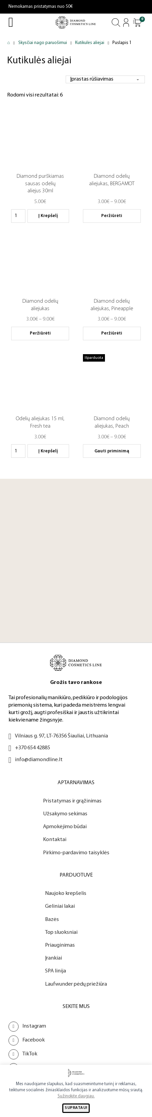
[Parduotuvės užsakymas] (104, 80)
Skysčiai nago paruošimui (42, 43)
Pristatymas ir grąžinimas (72, 801)
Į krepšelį (48, 216)
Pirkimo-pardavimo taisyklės (76, 853)
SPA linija (55, 971)
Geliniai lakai (60, 906)
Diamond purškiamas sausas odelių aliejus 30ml (40, 184)
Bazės (52, 919)
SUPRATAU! (76, 1108)
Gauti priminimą (111, 451)
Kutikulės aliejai (89, 43)
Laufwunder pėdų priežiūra (76, 984)
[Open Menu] (11, 22)
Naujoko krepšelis (65, 893)
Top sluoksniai (61, 932)
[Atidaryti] (137, 22)
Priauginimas (60, 945)
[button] (137, 22)
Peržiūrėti (111, 216)
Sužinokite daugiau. (76, 1096)
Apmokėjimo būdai (65, 827)
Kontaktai (54, 839)
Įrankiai (53, 958)
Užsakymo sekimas (65, 814)
